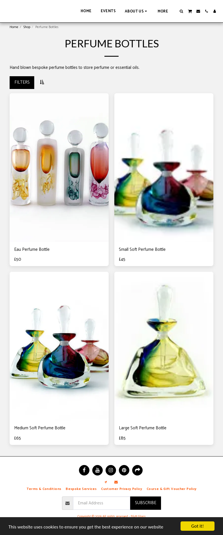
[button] (137, 11)
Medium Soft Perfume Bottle (39, 428)
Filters (22, 82)
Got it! (197, 526)
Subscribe (145, 502)
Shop (26, 27)
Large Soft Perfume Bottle (142, 428)
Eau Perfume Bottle (32, 250)
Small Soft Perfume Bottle (142, 250)
